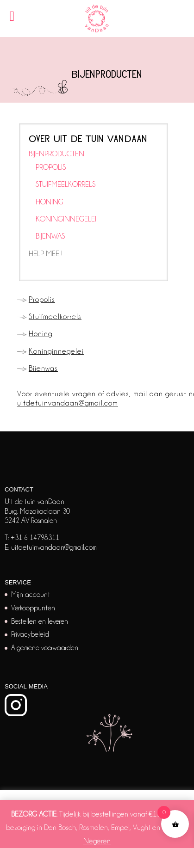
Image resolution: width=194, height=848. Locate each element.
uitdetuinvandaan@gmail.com (67, 403)
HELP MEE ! (46, 254)
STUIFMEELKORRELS (65, 184)
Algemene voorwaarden (44, 647)
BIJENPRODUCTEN (56, 154)
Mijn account (30, 594)
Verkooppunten (33, 608)
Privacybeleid (30, 634)
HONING (49, 202)
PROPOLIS (51, 167)
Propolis (42, 299)
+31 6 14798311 (35, 537)
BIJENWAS (50, 236)
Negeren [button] (97, 841)
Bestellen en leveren (39, 621)
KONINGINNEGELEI (66, 219)
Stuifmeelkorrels (55, 316)
